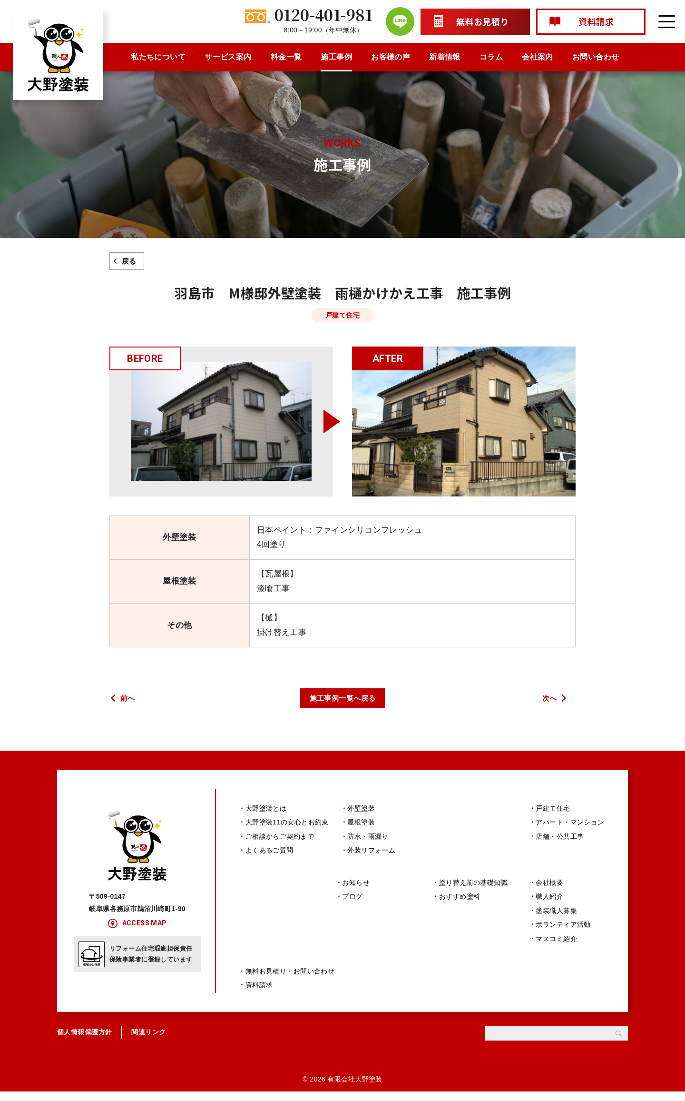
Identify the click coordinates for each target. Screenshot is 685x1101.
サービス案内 (228, 57)
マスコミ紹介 (556, 944)
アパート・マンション (570, 824)
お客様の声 (390, 57)
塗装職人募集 (556, 916)
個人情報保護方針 (84, 1041)
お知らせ (356, 888)
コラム (491, 57)
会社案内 (537, 57)
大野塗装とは (266, 809)
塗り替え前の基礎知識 (473, 888)
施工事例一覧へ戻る (343, 698)
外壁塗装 (361, 809)
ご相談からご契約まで (279, 838)
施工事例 (336, 57)
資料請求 (259, 994)
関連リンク (148, 1041)
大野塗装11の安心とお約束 (287, 824)
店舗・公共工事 (560, 838)
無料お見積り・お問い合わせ (290, 980)
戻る (129, 261)
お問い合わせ (595, 57)
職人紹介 (549, 902)
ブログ (352, 902)
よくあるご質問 (269, 851)
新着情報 (444, 57)
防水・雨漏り (368, 838)
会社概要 (549, 888)
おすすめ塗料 (459, 902)
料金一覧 (286, 57)
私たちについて (158, 57)
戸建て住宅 (553, 809)
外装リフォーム (371, 851)
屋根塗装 (361, 824)
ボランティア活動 (563, 930)
